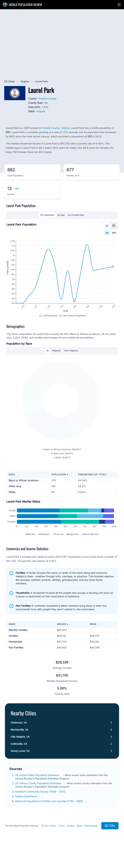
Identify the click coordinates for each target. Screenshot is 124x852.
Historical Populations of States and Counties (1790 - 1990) (49, 801)
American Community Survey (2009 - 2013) (40, 791)
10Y (114, 232)
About (80, 825)
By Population (47, 215)
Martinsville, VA (19, 729)
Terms (61, 825)
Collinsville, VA (19, 743)
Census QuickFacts (26, 796)
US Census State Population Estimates (37, 775)
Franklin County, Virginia (56, 127)
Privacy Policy (49, 825)
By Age (61, 215)
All (107, 232)
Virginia (25, 81)
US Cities (9, 81)
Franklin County (48, 98)
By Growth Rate (76, 215)
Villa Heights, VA (20, 736)
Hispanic (56, 350)
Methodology (91, 825)
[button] (119, 4)
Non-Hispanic (71, 350)
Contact (71, 825)
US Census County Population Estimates (38, 783)
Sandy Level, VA (20, 750)
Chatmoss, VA (19, 722)
